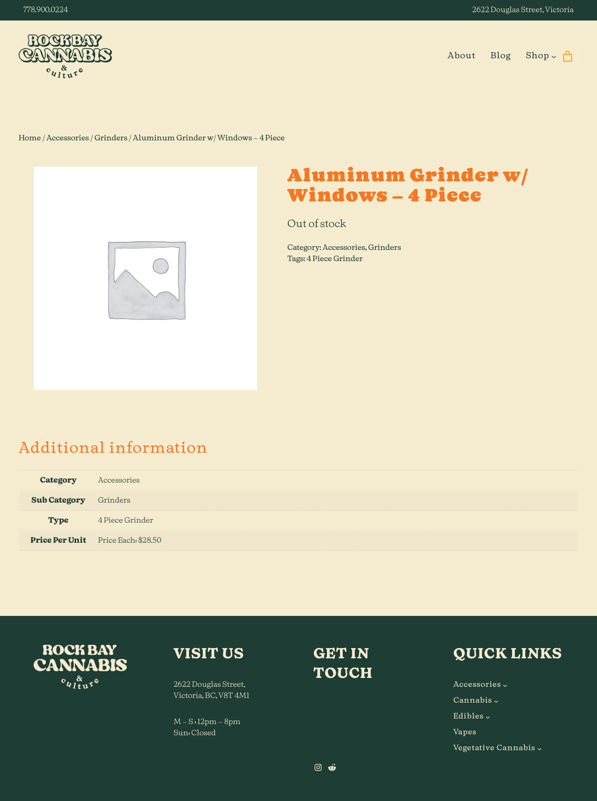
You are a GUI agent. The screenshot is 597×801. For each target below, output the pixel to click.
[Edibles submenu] (488, 716)
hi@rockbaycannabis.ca (355, 715)
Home (30, 138)
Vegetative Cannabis (494, 748)
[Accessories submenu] (505, 685)
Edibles (468, 716)
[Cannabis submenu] (496, 700)
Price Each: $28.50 (129, 541)
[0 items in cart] (567, 56)
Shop (537, 56)
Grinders (111, 138)
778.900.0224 (45, 10)
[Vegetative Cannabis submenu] (539, 748)
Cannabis (472, 700)
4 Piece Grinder (334, 259)
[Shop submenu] (553, 56)
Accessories (67, 138)
